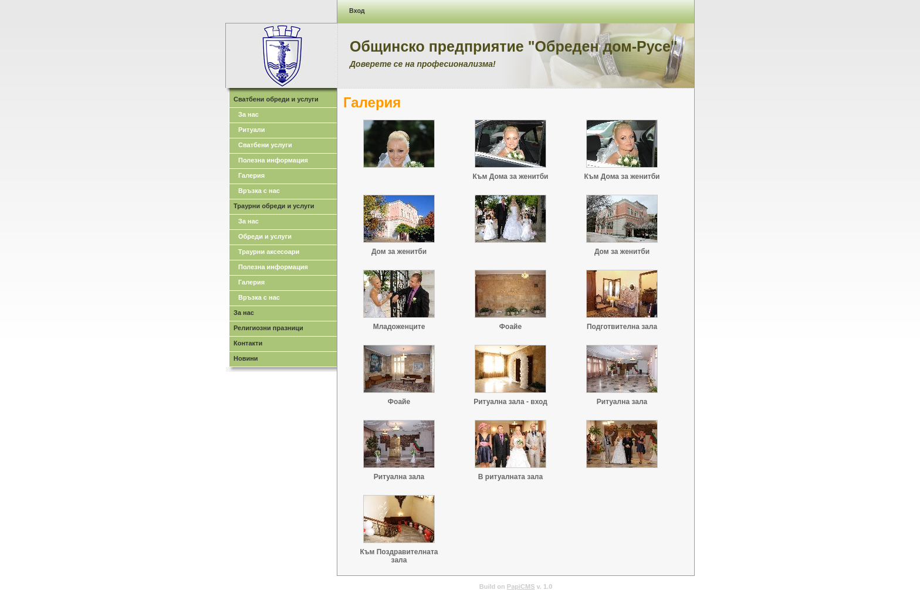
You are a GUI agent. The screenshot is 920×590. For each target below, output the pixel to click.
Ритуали (251, 129)
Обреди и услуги (265, 236)
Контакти (248, 343)
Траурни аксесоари (268, 251)
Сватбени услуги (265, 144)
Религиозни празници (268, 327)
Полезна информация (273, 160)
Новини (246, 358)
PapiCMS (521, 586)
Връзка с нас (259, 190)
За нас (248, 114)
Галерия (251, 175)
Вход (357, 10)
